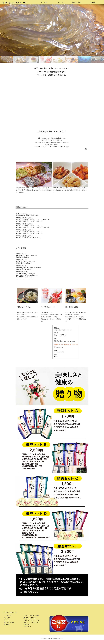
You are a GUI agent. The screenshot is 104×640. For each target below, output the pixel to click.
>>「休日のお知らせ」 (59, 347)
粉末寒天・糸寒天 (77, 2)
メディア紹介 (27, 626)
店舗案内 (92, 2)
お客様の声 (26, 624)
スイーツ (60, 2)
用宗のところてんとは (29, 618)
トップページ (7, 615)
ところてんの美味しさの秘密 (31, 615)
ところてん (44, 2)
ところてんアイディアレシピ (31, 620)
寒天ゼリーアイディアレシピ (31, 622)
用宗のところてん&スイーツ (15, 3)
